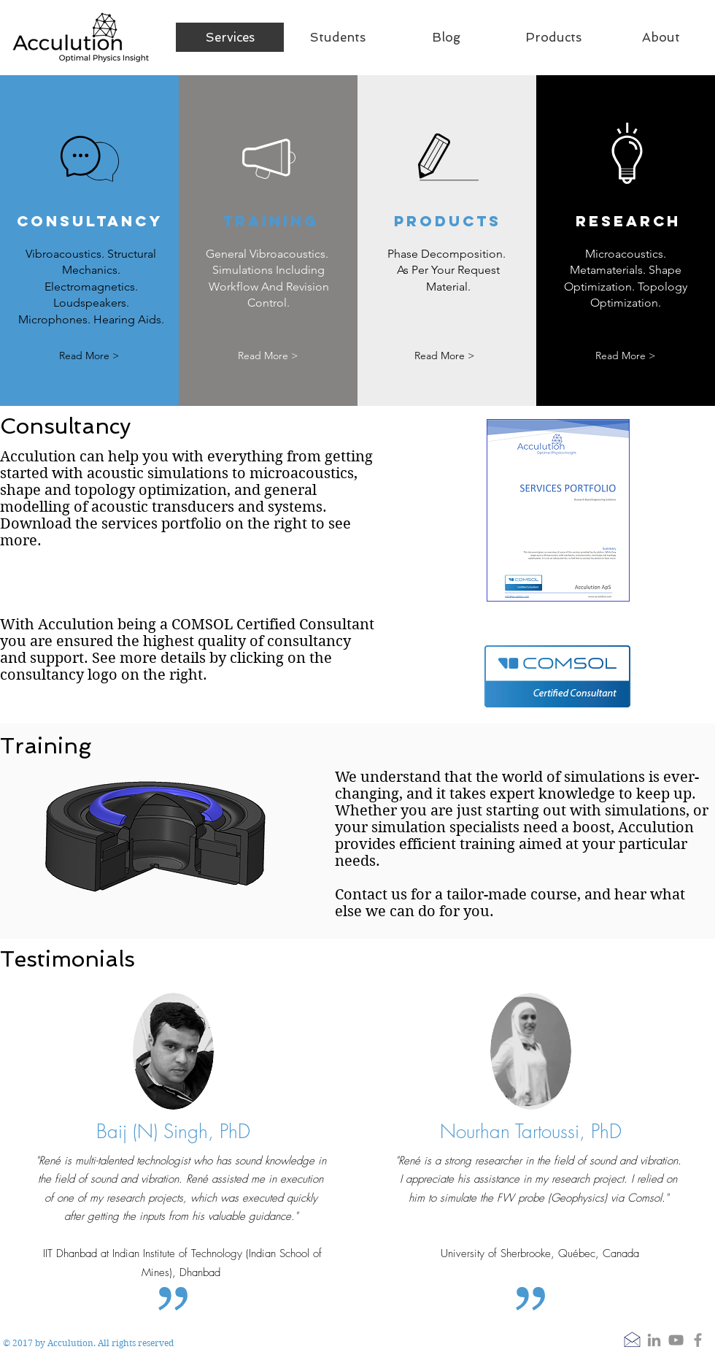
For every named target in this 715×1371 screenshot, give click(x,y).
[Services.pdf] (557, 512)
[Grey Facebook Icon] (698, 1340)
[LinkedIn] (654, 1340)
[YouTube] (676, 1340)
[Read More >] (89, 356)
